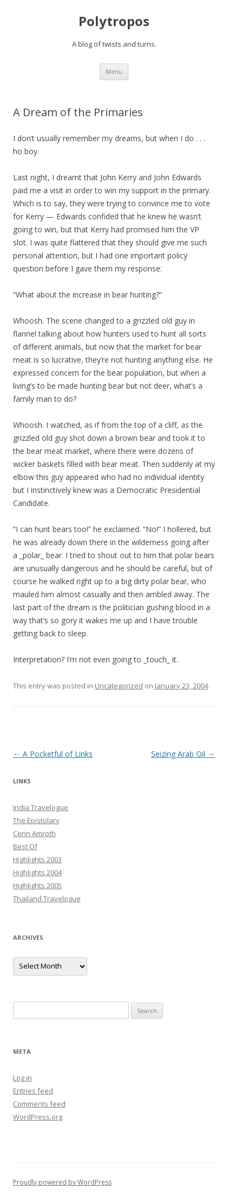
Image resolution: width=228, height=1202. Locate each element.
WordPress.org (37, 1117)
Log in (22, 1078)
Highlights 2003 (37, 859)
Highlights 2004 (37, 872)
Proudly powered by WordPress (62, 1182)
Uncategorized (119, 686)
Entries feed (33, 1091)
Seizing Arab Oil (183, 754)
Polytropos (114, 21)
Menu (114, 71)
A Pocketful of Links (53, 754)
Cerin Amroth (34, 833)
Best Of (25, 846)
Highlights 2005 (37, 885)
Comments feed (39, 1104)
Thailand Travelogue (47, 898)
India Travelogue (40, 807)
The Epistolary (36, 820)
